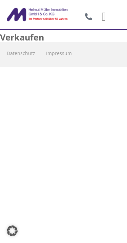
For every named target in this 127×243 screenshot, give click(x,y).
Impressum (59, 53)
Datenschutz (21, 53)
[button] (104, 17)
